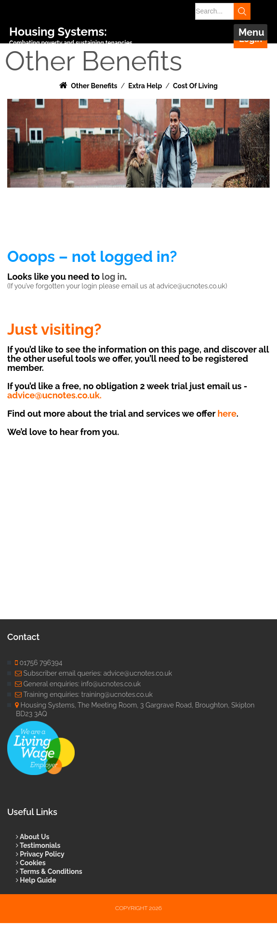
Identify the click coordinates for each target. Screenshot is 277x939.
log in (113, 277)
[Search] (219, 11)
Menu (251, 32)
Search (242, 11)
